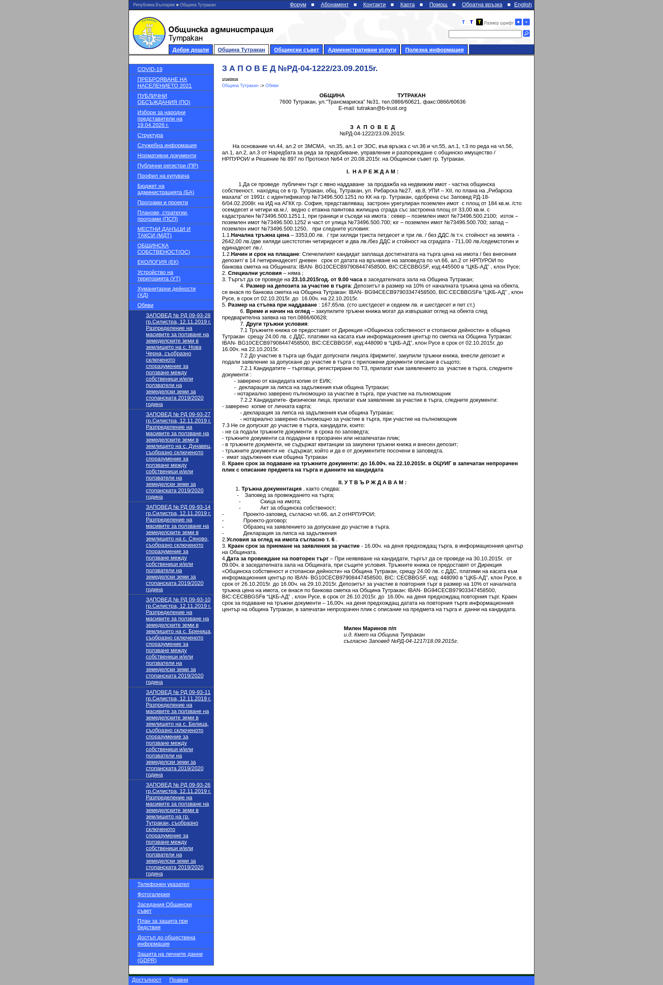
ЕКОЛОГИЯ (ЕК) (157, 262)
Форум (298, 4)
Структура (150, 135)
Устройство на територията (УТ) (159, 275)
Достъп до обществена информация (166, 940)
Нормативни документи (166, 155)
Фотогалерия (153, 894)
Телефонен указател (163, 884)
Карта (407, 4)
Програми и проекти (162, 202)
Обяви (145, 305)
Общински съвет (296, 50)
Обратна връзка (482, 4)
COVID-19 (149, 69)
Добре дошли (191, 50)
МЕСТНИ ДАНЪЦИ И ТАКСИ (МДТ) (164, 232)
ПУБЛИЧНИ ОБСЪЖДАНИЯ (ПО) (163, 99)
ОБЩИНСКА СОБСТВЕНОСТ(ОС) (163, 248)
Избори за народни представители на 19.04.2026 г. (161, 118)
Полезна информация (434, 50)
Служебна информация (167, 145)
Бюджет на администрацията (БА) (165, 189)
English (523, 4)
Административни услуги (362, 50)
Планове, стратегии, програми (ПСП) (162, 215)
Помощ (438, 4)
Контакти (374, 4)
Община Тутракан (241, 50)
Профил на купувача (163, 176)
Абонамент (335, 4)
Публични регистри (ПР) (167, 165)
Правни (179, 980)
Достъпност (147, 980)
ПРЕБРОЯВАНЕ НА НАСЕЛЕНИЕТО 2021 (164, 82)
